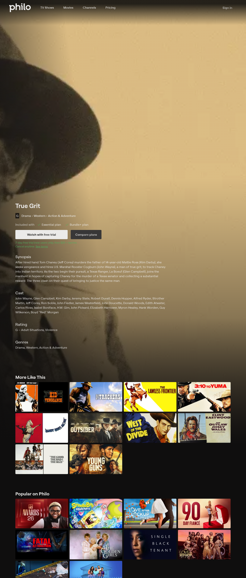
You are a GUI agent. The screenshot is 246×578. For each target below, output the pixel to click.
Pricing (111, 7)
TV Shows (47, 7)
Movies (68, 7)
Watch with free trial (41, 234)
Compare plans (86, 234)
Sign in (227, 8)
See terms (42, 246)
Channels (89, 7)
